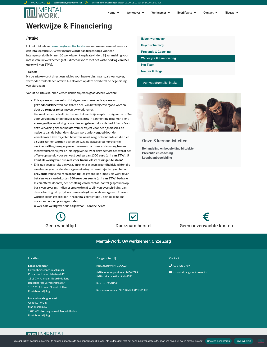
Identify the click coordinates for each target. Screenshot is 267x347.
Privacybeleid (243, 341)
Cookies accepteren (218, 341)
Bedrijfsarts (186, 12)
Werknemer (161, 12)
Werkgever (135, 12)
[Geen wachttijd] (61, 217)
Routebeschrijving (39, 291)
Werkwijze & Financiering (158, 58)
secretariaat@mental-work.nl (191, 272)
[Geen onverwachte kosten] (206, 217)
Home (113, 12)
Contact (210, 12)
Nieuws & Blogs (151, 71)
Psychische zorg (152, 45)
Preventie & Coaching (156, 52)
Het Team (148, 65)
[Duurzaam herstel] (133, 217)
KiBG (99, 265)
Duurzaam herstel (133, 225)
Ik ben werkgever (153, 39)
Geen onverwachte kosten (206, 225)
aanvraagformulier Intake (68, 46)
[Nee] (261, 341)
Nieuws (231, 12)
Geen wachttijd (60, 225)
